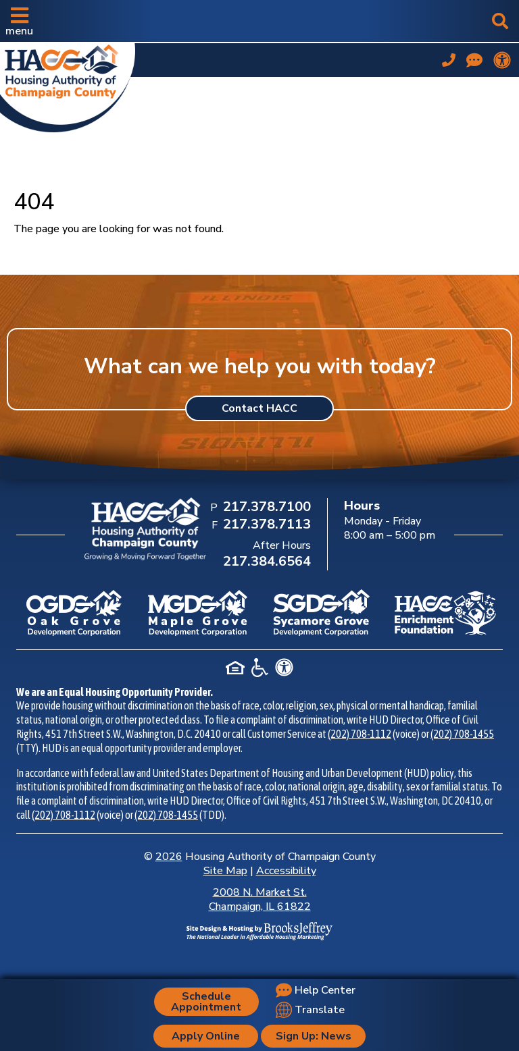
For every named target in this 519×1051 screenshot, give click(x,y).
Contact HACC (259, 408)
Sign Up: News (313, 1036)
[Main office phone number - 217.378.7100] (448, 60)
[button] (19, 20)
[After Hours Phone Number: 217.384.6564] (265, 562)
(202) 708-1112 (359, 734)
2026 (168, 856)
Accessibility (286, 870)
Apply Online (206, 1036)
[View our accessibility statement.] (502, 60)
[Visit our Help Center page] (474, 60)
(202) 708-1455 (462, 734)
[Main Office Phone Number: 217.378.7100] (265, 507)
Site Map (225, 870)
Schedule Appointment (206, 1002)
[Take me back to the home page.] (67, 85)
